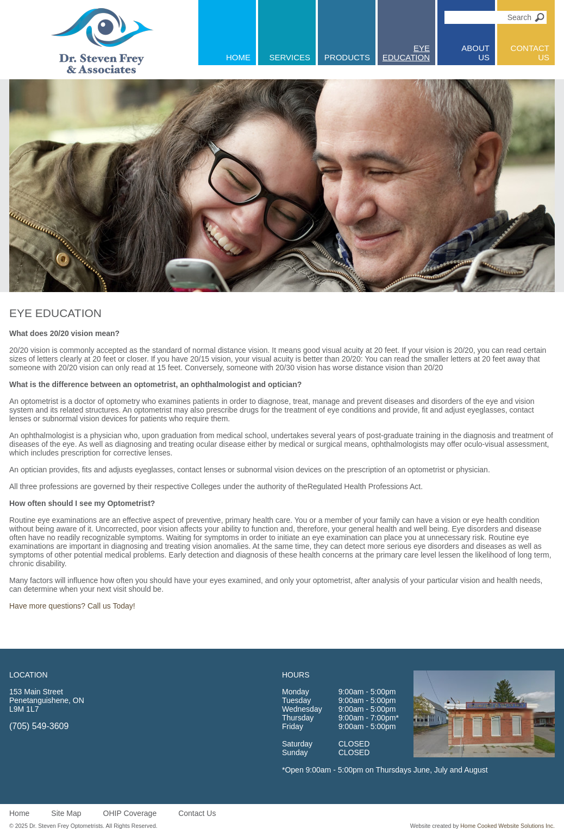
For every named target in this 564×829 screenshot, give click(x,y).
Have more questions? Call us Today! (72, 606)
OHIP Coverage (130, 813)
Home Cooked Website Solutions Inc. (507, 825)
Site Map (66, 813)
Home (19, 813)
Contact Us (197, 813)
